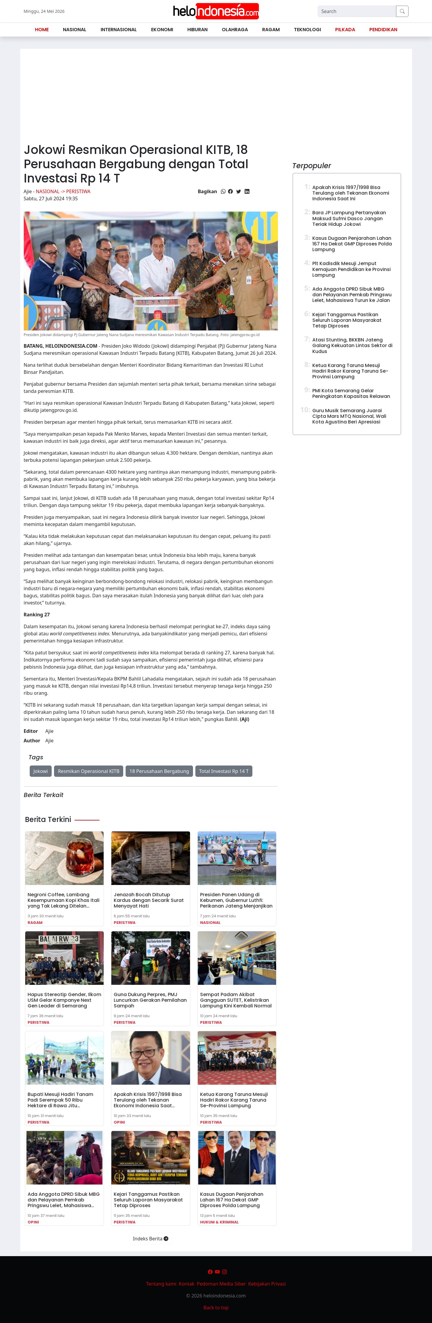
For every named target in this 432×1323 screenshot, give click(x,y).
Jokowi (41, 771)
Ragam (35, 922)
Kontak (186, 1284)
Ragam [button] (271, 29)
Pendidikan (383, 29)
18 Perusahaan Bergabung (159, 771)
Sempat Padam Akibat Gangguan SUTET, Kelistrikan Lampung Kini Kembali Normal (236, 1000)
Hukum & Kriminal (219, 1222)
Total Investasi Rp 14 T (224, 771)
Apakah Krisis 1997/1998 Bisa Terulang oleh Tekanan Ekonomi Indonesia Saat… (148, 1100)
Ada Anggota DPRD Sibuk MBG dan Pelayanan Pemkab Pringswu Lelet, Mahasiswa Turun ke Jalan (352, 295)
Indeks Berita (151, 1238)
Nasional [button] (74, 29)
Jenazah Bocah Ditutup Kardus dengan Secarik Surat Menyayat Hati (149, 900)
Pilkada (345, 29)
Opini (119, 1122)
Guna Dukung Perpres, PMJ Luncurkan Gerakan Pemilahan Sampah (150, 1000)
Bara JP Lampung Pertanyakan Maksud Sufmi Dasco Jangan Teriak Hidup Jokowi (349, 218)
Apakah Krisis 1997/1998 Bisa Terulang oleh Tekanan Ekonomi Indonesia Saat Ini (350, 193)
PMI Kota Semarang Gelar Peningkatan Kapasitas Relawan (351, 393)
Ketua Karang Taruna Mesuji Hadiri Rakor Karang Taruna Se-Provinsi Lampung (234, 1100)
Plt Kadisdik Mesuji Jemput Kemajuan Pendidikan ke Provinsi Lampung (351, 269)
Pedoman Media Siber (221, 1284)
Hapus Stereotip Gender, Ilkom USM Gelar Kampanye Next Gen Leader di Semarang (64, 1000)
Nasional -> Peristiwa (63, 191)
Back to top (216, 1307)
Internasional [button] (119, 29)
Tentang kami (161, 1284)
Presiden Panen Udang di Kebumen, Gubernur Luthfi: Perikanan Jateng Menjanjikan (236, 900)
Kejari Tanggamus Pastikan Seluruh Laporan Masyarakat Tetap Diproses (148, 1200)
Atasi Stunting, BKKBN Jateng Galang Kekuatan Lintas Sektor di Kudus (352, 345)
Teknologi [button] (307, 29)
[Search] (357, 11)
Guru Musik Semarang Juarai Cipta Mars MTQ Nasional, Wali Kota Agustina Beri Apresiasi (349, 416)
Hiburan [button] (197, 29)
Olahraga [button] (235, 29)
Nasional (210, 922)
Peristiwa (124, 922)
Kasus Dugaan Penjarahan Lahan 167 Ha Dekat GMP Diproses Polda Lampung (231, 1200)
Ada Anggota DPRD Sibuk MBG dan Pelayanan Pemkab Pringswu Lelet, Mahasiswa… (64, 1200)
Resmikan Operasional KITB (88, 771)
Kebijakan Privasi (267, 1284)
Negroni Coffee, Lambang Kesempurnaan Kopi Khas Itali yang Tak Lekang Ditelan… (63, 900)
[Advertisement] (216, 93)
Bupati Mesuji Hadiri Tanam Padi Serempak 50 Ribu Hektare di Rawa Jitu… (60, 1100)
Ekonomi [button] (162, 29)
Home (42, 29)
